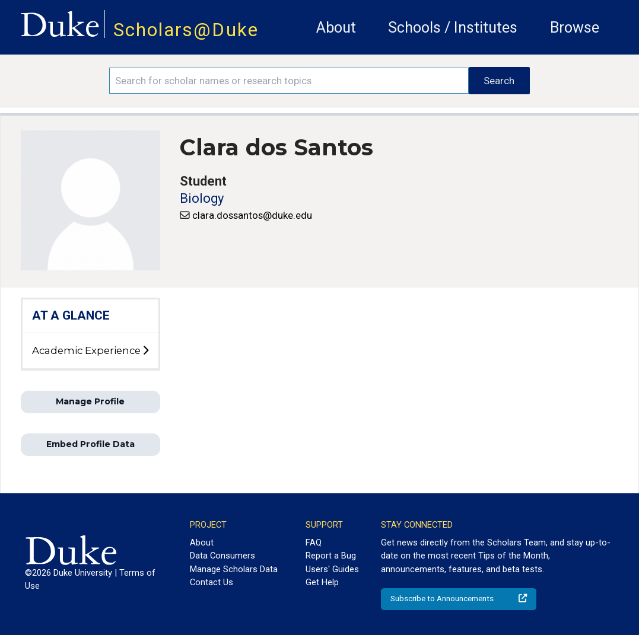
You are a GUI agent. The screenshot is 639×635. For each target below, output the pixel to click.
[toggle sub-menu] (145, 351)
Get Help (322, 582)
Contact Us (211, 582)
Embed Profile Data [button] (90, 444)
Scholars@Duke (186, 30)
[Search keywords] (289, 81)
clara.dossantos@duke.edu (252, 215)
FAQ (314, 542)
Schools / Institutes (452, 27)
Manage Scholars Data (234, 569)
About (336, 27)
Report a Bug (331, 555)
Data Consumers (222, 555)
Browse (574, 27)
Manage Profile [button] (90, 401)
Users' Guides (332, 569)
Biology (202, 198)
